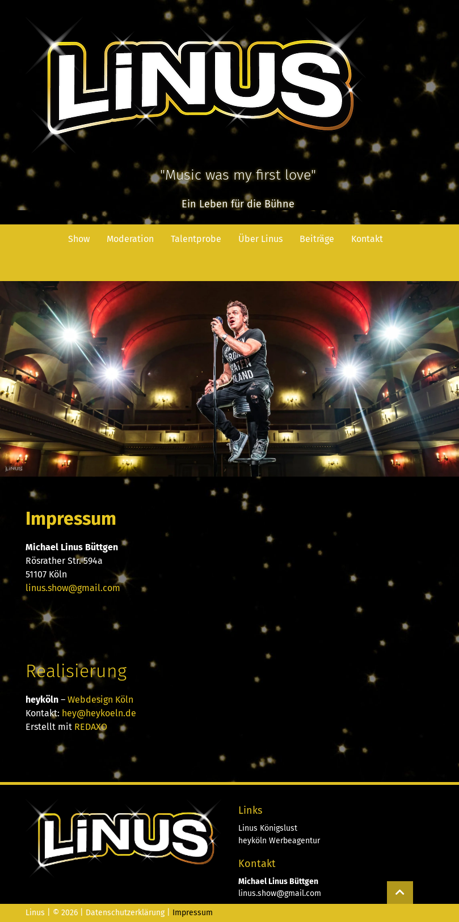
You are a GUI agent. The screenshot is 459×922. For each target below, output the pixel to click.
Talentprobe (196, 238)
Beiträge (317, 238)
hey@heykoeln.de (99, 713)
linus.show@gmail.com (73, 588)
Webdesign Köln (100, 699)
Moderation (130, 238)
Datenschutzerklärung (125, 912)
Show (79, 238)
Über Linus (260, 238)
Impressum (192, 912)
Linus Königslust (267, 828)
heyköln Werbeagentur (279, 840)
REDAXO (90, 726)
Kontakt (367, 238)
